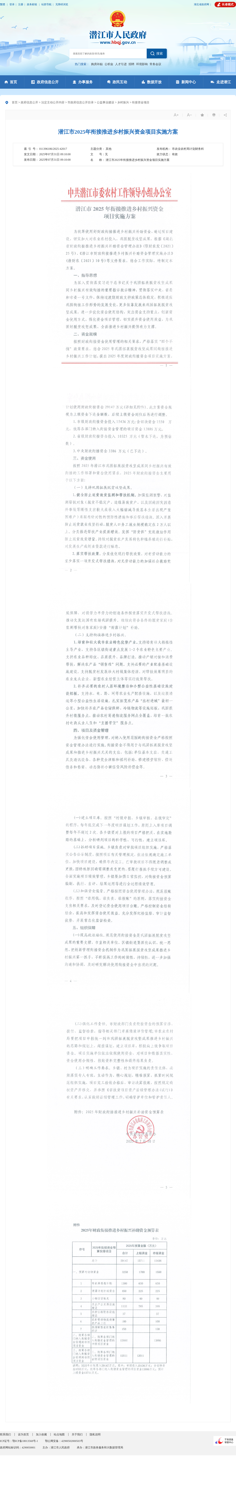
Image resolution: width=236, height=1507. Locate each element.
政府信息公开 (29, 102)
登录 (12, 4)
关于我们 (77, 1434)
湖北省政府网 (201, 4)
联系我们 (5, 1434)
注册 (20, 4)
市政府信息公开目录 (81, 102)
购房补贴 (97, 64)
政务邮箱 (32, 4)
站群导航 (46, 4)
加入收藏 (41, 1434)
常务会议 (155, 64)
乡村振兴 (123, 102)
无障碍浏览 (61, 4)
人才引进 (121, 64)
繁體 (3, 4)
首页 (15, 102)
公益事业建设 (105, 102)
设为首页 (23, 1434)
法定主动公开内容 (52, 102)
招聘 (131, 64)
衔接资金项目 (140, 102)
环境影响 (142, 64)
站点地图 (59, 1434)
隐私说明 (95, 1434)
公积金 (109, 64)
